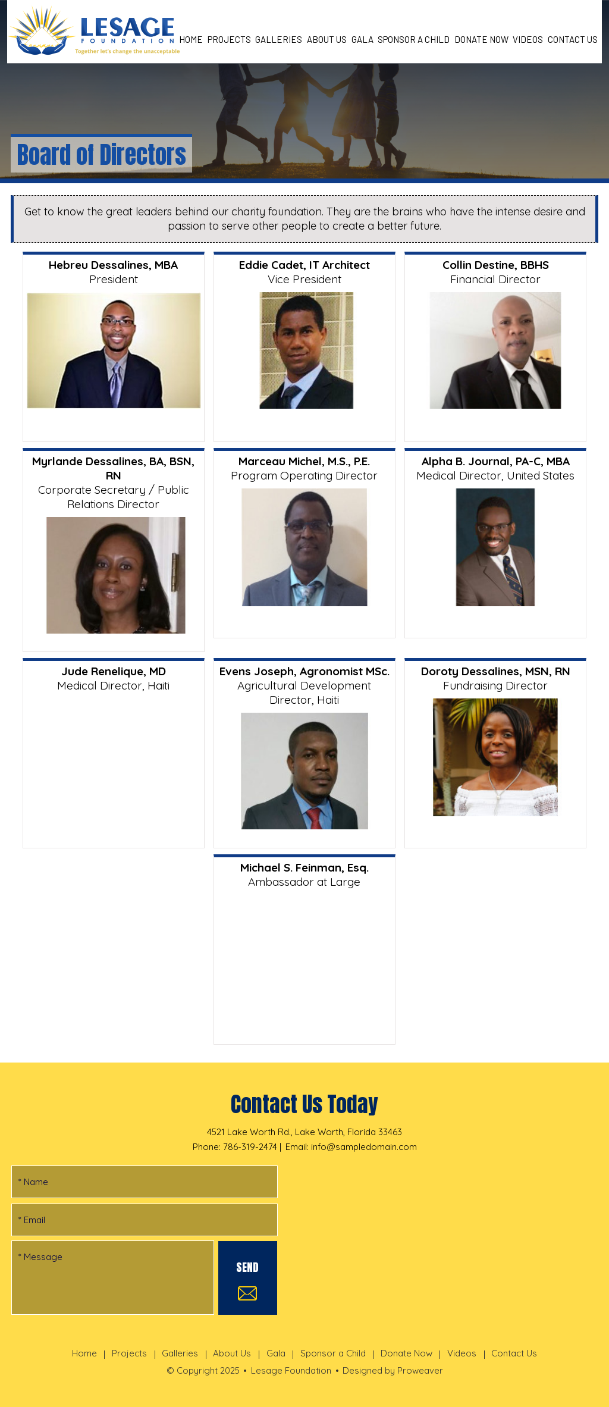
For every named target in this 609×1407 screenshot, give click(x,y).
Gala (362, 39)
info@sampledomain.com (364, 1146)
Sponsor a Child (414, 39)
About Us (327, 39)
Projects (229, 39)
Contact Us (573, 39)
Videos (528, 39)
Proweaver (420, 1370)
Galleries (278, 39)
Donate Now (481, 39)
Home (191, 39)
